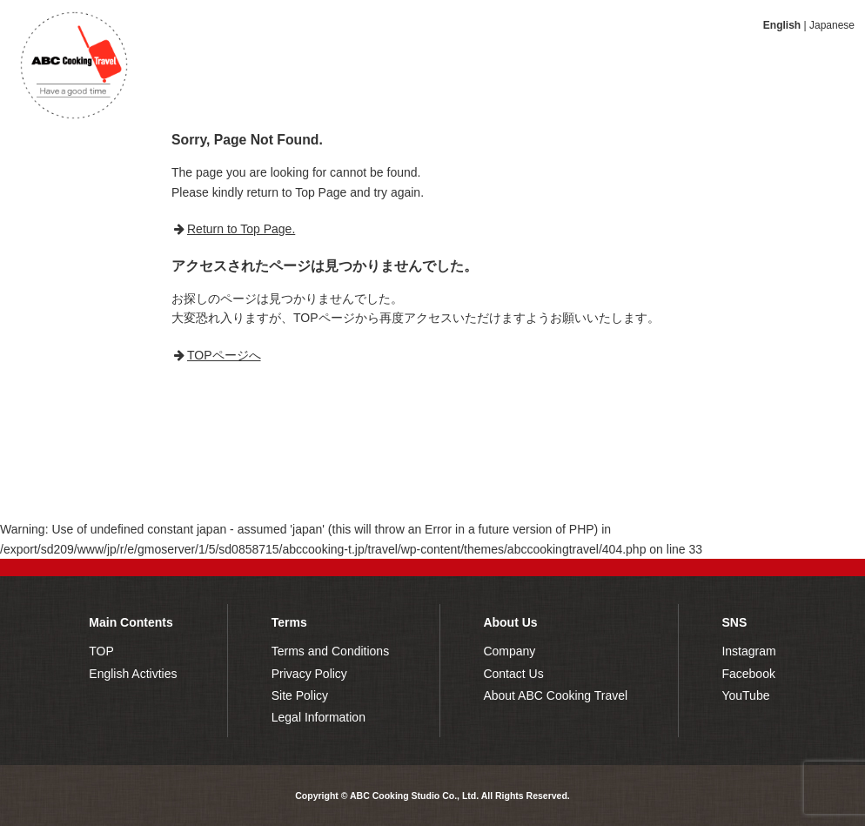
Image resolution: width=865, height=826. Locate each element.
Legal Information (318, 717)
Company (509, 651)
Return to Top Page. (241, 229)
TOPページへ (224, 355)
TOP (101, 651)
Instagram (748, 651)
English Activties (133, 674)
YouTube (745, 695)
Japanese (832, 25)
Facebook (747, 674)
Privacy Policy (309, 674)
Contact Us (513, 674)
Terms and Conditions (330, 651)
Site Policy (300, 695)
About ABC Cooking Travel (555, 695)
